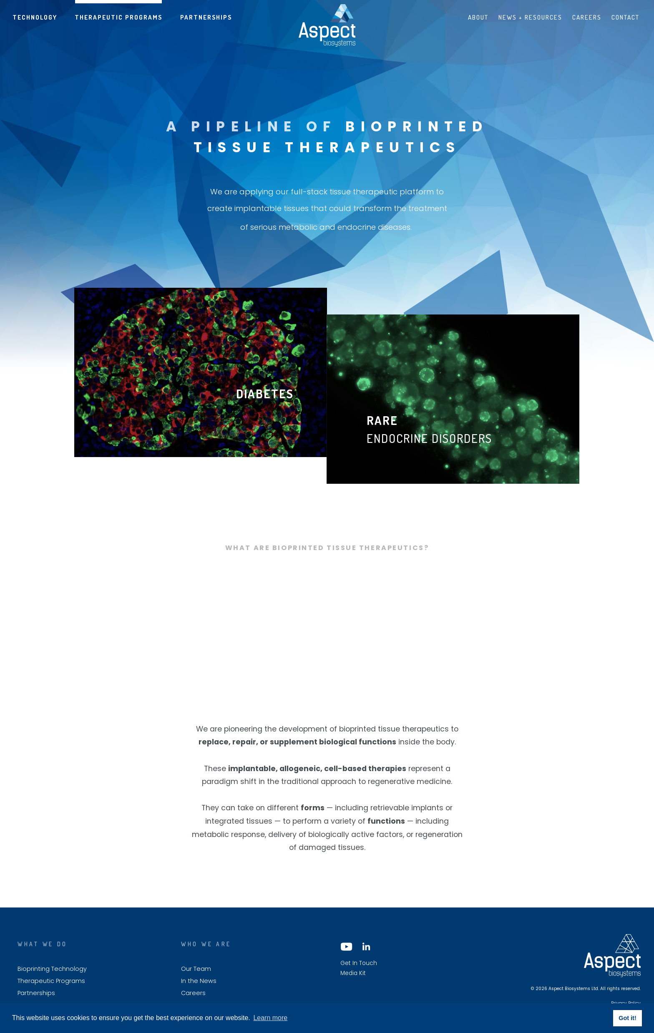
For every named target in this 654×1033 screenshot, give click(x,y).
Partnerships (206, 17)
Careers (586, 17)
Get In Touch (358, 963)
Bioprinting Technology (52, 969)
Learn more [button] (270, 1017)
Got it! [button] (627, 1018)
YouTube (346, 946)
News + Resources (530, 17)
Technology (35, 17)
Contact (625, 17)
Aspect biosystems (327, 25)
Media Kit (353, 973)
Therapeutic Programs (118, 17)
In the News (198, 981)
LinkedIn (366, 946)
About (478, 17)
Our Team (196, 969)
